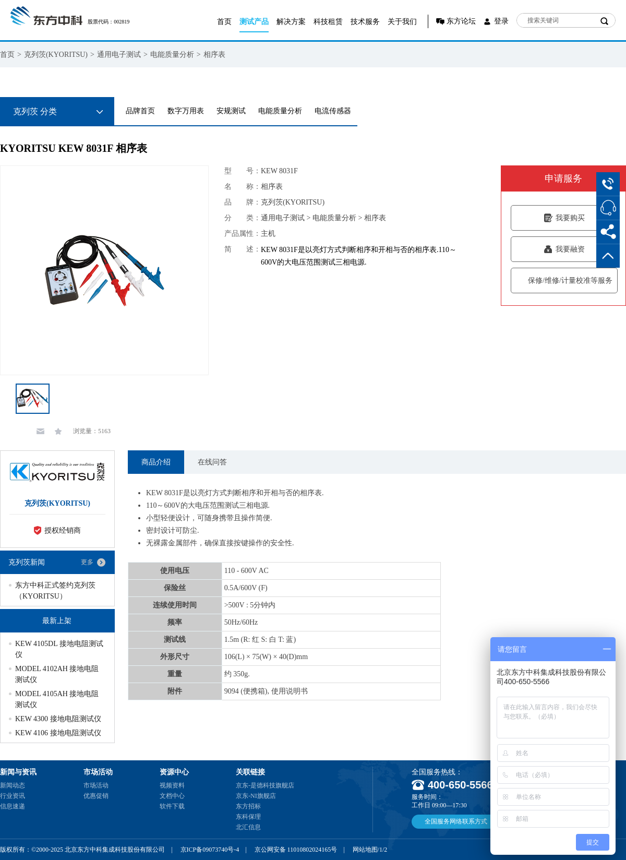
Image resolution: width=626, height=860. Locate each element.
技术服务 (365, 22)
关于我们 (402, 22)
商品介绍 (156, 462)
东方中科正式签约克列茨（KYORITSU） (55, 590)
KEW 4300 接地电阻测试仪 (58, 719)
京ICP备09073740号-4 (209, 849)
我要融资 (564, 249)
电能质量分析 (172, 54)
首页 (224, 22)
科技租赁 (328, 22)
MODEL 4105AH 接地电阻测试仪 (57, 699)
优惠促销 (96, 795)
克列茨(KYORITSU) (56, 54)
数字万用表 (185, 111)
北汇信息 (248, 827)
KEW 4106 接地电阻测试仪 (58, 733)
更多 (87, 562)
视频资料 (172, 785)
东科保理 (248, 816)
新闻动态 (12, 785)
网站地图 (365, 849)
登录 (501, 21)
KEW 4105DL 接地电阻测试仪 (59, 649)
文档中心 (172, 795)
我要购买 (564, 217)
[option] (104, 270)
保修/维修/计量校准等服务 (564, 280)
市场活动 (96, 785)
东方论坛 (461, 21)
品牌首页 (140, 111)
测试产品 (254, 22)
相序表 (214, 54)
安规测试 (231, 111)
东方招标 (248, 806)
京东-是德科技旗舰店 (265, 785)
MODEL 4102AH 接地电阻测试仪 (57, 674)
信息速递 (12, 806)
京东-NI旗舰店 (256, 795)
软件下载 (172, 806)
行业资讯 (12, 795)
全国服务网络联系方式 (456, 821)
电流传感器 (333, 111)
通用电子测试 (119, 54)
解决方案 (291, 22)
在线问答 (212, 462)
